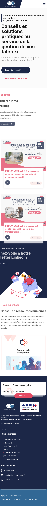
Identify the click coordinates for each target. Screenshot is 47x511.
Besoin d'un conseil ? (13, 70)
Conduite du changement (13, 439)
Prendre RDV (22, 396)
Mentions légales (15, 496)
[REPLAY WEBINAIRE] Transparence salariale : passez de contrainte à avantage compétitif (22, 201)
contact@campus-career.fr (15, 475)
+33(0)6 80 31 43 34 (12, 480)
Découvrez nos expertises (14, 78)
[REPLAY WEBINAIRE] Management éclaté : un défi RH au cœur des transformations (21, 256)
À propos (4, 496)
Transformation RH (11, 460)
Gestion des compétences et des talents (10, 446)
